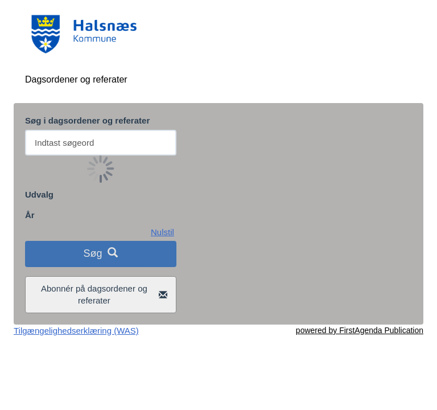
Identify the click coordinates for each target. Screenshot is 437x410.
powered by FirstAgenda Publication (359, 330)
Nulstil (162, 232)
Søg (100, 253)
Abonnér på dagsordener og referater (104, 294)
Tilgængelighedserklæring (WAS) (76, 330)
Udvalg (39, 194)
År (30, 215)
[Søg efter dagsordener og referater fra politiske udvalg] (100, 142)
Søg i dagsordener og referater (87, 120)
